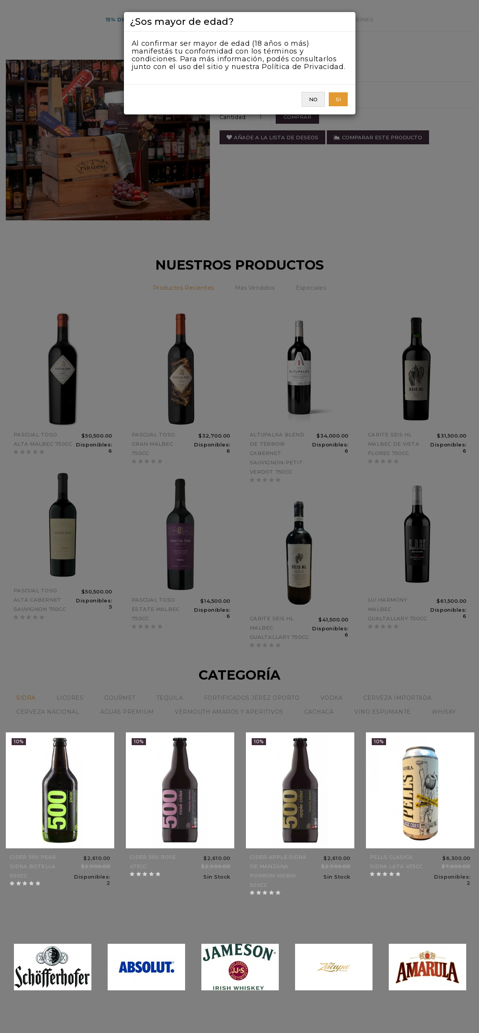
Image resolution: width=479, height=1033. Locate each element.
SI (338, 99)
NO (313, 99)
